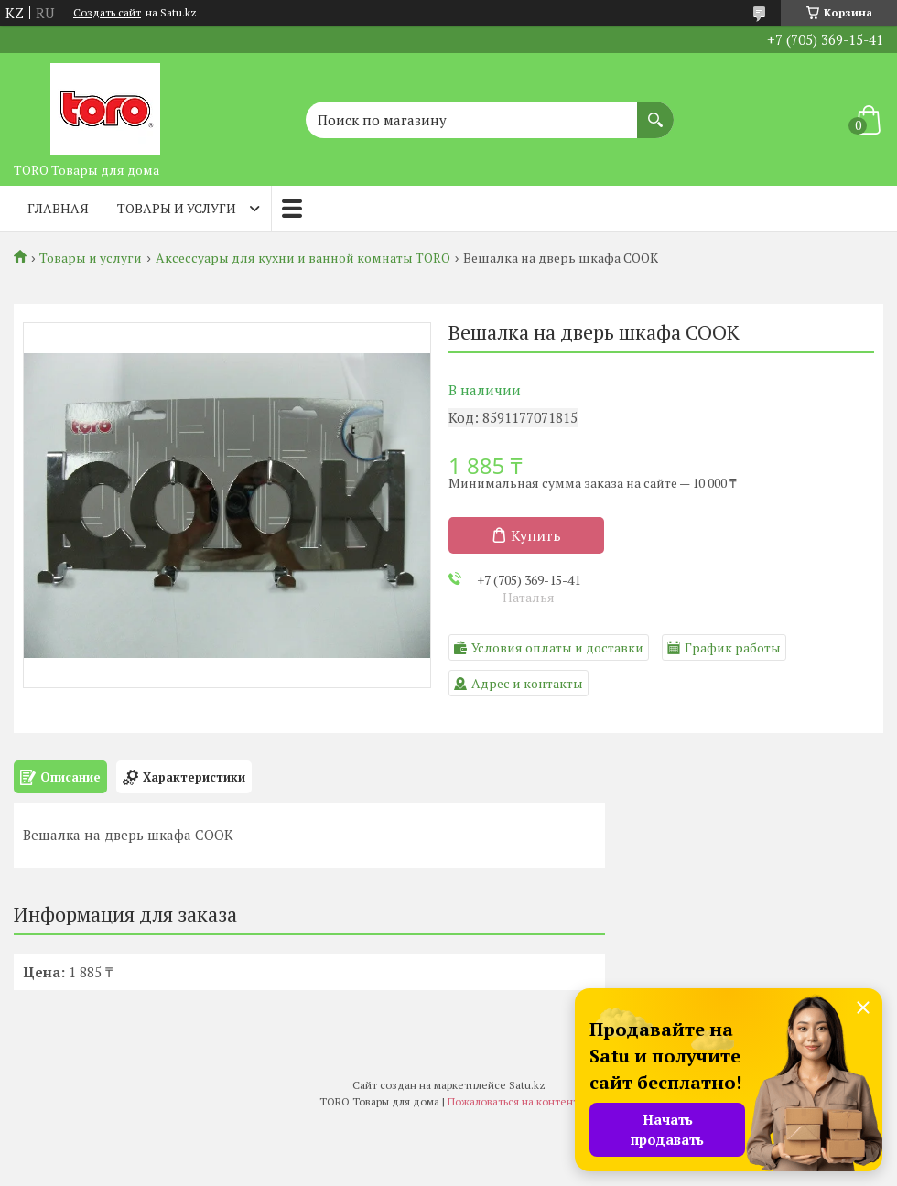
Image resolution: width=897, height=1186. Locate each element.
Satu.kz (527, 1085)
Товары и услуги (176, 208)
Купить (536, 535)
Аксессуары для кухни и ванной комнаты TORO (303, 258)
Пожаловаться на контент (513, 1101)
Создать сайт (107, 12)
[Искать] (655, 110)
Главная (58, 208)
